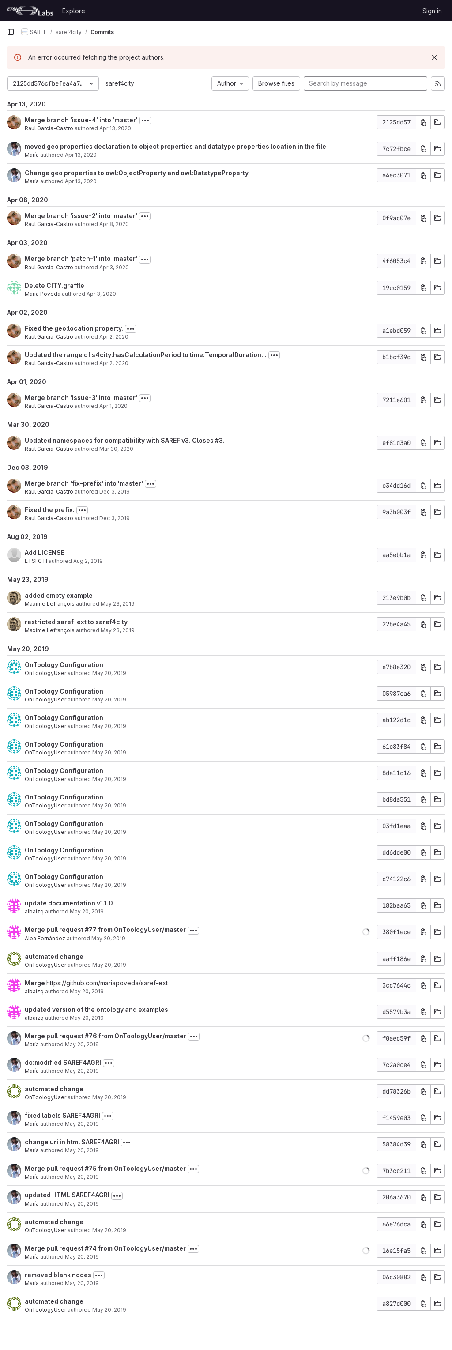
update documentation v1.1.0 (69, 903)
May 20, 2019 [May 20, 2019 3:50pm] (109, 726)
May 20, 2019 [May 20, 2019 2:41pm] (87, 991)
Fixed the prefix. (50, 509)
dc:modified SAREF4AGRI (63, 1062)
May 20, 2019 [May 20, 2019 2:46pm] (108, 938)
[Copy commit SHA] (423, 122)
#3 (219, 440)
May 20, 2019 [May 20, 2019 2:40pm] (87, 1017)
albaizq (34, 911)
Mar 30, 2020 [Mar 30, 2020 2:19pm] (116, 448)
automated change (54, 956)
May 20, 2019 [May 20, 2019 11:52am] (82, 1256)
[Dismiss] (434, 57)
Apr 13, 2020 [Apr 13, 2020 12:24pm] (81, 181)
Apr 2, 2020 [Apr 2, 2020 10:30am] (113, 363)
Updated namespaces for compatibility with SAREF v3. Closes (120, 440)
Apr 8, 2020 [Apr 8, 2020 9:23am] (114, 224)
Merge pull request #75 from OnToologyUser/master (105, 1168)
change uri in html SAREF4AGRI (72, 1142)
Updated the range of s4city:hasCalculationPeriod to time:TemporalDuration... (146, 354)
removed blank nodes (58, 1274)
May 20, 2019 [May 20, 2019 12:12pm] (82, 1150)
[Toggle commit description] (145, 120)
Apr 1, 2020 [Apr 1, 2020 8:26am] (113, 406)
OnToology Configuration (64, 664)
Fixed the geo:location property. (74, 328)
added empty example (59, 595)
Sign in (432, 11)
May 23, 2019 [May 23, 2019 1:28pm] (118, 603)
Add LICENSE (44, 552)
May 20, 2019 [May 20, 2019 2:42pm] (109, 965)
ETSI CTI (36, 561)
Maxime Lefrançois (50, 603)
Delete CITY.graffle (54, 285)
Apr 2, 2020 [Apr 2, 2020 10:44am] (113, 336)
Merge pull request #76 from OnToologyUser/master (105, 1036)
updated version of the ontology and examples (96, 1009)
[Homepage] (30, 11)
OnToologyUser (45, 673)
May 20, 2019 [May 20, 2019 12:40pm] (82, 1044)
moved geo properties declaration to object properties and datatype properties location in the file (175, 146)
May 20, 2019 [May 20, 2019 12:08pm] (82, 1176)
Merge (35, 983)
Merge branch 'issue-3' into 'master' (81, 397)
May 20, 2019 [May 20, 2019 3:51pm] (109, 673)
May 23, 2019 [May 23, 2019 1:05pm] (118, 630)
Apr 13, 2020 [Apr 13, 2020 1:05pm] (81, 154)
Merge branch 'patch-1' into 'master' (81, 258)
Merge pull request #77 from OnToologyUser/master (105, 929)
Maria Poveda (42, 293)
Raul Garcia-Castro (49, 128)
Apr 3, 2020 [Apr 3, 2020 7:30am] (101, 293)
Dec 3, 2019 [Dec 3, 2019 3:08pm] (114, 491)
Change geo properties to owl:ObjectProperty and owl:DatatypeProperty (137, 173)
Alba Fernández (45, 938)
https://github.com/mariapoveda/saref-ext (107, 983)
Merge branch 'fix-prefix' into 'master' (84, 483)
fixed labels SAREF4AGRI (62, 1115)
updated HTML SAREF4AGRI (67, 1195)
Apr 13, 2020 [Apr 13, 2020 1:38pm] (115, 128)
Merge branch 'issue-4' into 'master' (81, 120)
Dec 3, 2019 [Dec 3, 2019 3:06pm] (114, 518)
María (32, 154)
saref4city (119, 83)
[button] (365, 931)
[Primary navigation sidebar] (11, 32)
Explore (73, 11)
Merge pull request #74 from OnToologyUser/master (105, 1248)
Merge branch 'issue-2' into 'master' (81, 215)
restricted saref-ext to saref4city (76, 622)
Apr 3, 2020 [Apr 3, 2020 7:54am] (114, 267)
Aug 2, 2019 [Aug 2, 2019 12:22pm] (88, 561)
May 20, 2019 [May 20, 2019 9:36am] (82, 1283)
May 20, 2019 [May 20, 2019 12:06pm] (109, 1230)
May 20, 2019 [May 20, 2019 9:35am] (109, 1309)
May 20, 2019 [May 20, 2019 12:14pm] (82, 1123)
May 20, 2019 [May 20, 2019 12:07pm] (82, 1203)
